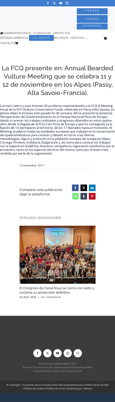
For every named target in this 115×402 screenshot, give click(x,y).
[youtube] (60, 3)
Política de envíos (56, 388)
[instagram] (67, 3)
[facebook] (47, 3)
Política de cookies (34, 388)
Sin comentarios (51, 297)
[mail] (78, 353)
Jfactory (87, 388)
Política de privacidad (97, 385)
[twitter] (54, 3)
